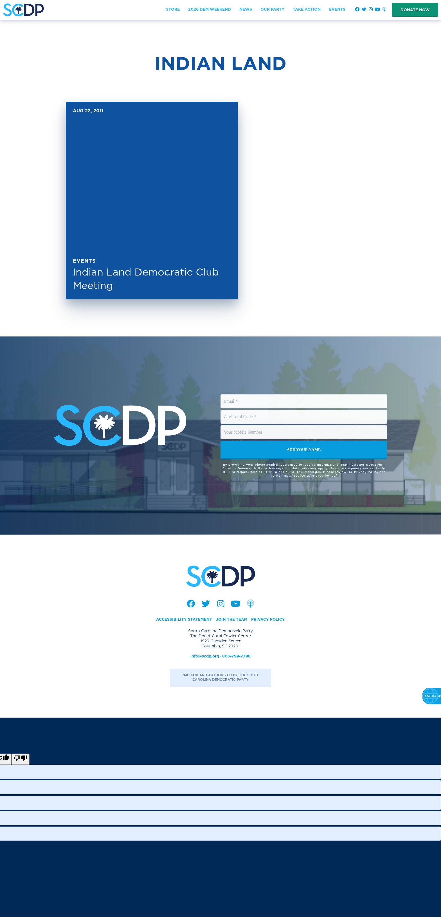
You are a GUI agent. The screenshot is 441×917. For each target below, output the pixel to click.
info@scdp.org (204, 656)
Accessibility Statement (183, 619)
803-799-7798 (236, 656)
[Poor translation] (21, 759)
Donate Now (415, 10)
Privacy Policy (268, 619)
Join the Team (231, 619)
